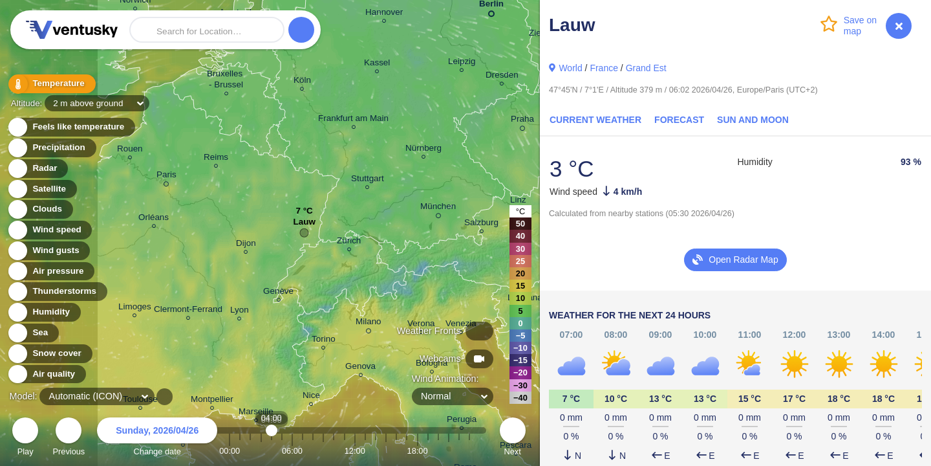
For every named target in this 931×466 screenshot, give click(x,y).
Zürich (349, 242)
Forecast (679, 120)
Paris (166, 177)
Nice (311, 397)
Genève (278, 293)
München (438, 208)
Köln (302, 82)
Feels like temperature (70, 127)
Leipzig (462, 63)
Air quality (46, 374)
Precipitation (51, 148)
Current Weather (595, 120)
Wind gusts (48, 250)
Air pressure (50, 271)
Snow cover (49, 353)
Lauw (304, 225)
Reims (216, 159)
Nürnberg (423, 150)
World (570, 68)
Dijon (246, 245)
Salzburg (481, 224)
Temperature (51, 83)
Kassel (377, 64)
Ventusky (70, 29)
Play (25, 438)
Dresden (502, 76)
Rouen (130, 150)
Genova (360, 368)
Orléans (153, 219)
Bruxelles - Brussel (226, 81)
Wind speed (49, 230)
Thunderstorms (56, 291)
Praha (522, 121)
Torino (324, 341)
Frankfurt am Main (353, 120)
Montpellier (212, 401)
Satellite (41, 189)
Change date (157, 438)
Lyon (239, 311)
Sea (32, 333)
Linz (518, 201)
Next (513, 438)
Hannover (384, 14)
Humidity (43, 312)
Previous (68, 438)
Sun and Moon (753, 120)
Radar (37, 168)
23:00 (469, 451)
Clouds (39, 209)
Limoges (134, 308)
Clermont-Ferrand (188, 311)
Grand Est (646, 68)
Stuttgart (367, 180)
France (604, 68)
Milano (368, 323)
